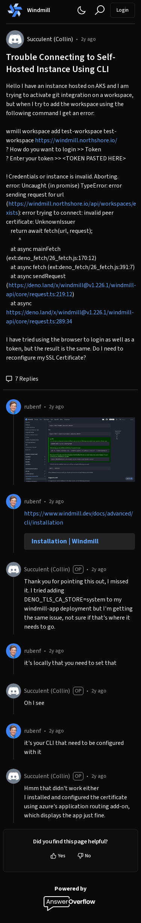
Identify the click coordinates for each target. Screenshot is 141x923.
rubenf (32, 407)
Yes (57, 856)
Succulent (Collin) (50, 39)
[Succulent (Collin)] (15, 39)
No (84, 856)
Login (123, 10)
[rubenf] (13, 406)
